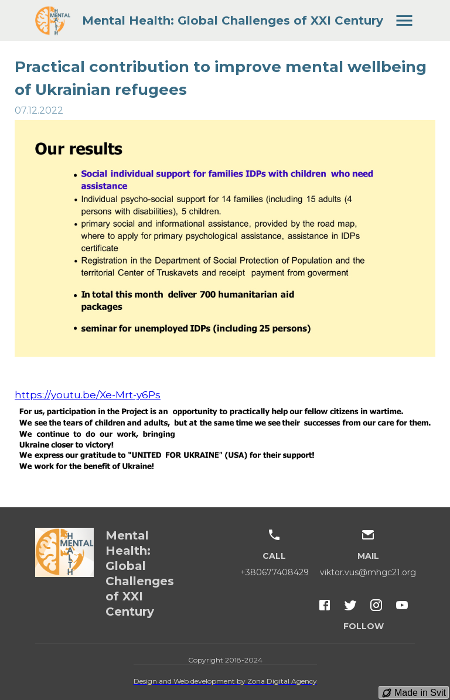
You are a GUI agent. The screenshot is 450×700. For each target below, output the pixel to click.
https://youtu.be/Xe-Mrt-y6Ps (88, 395)
